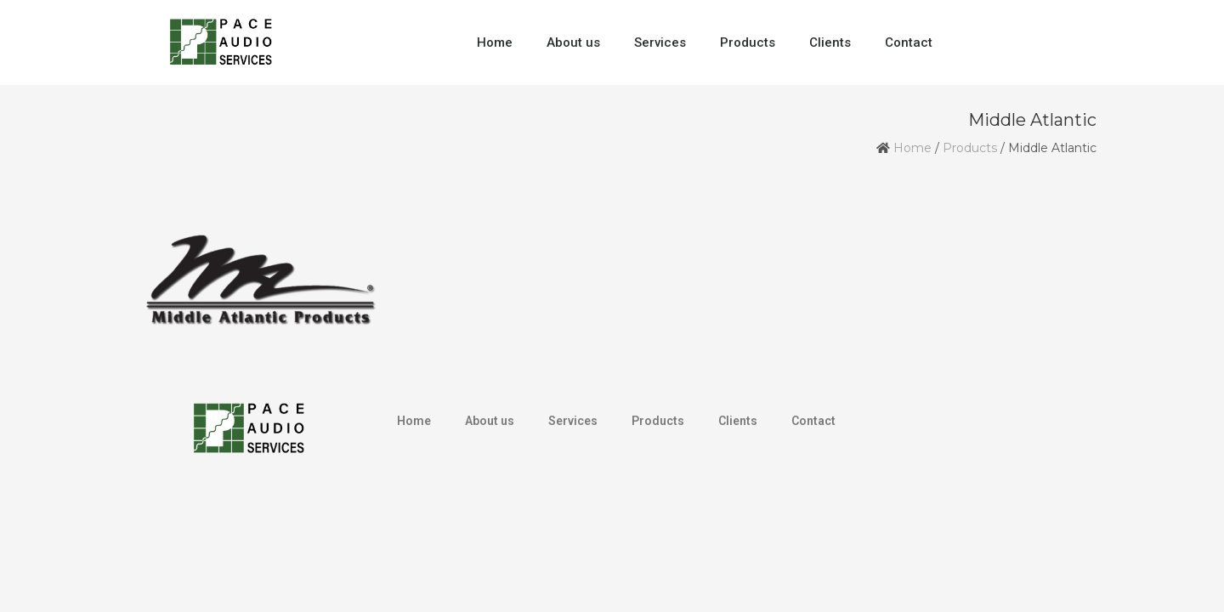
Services (660, 42)
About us (573, 42)
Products (747, 42)
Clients (830, 42)
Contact (908, 42)
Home (495, 42)
